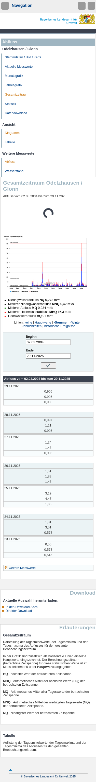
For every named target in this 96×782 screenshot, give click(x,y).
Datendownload (16, 113)
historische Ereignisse (60, 326)
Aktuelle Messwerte (19, 66)
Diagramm (12, 133)
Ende (30, 350)
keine (28, 322)
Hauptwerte (43, 322)
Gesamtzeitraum (16, 94)
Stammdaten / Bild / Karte (23, 57)
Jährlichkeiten (32, 326)
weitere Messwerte (22, 568)
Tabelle (10, 142)
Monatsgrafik (14, 76)
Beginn (31, 337)
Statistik (10, 104)
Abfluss (10, 162)
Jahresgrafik (13, 85)
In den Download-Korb (21, 607)
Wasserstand (14, 171)
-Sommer (61, 322)
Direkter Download (19, 611)
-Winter (75, 322)
